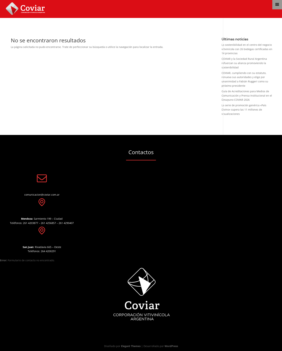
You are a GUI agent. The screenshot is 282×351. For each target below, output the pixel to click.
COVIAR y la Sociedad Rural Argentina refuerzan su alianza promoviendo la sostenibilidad (244, 63)
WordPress (171, 346)
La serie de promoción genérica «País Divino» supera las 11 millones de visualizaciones (244, 110)
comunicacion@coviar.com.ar (42, 194)
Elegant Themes (131, 346)
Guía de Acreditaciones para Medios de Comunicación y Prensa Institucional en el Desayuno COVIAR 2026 (247, 96)
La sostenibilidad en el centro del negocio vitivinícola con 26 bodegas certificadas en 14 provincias (247, 49)
